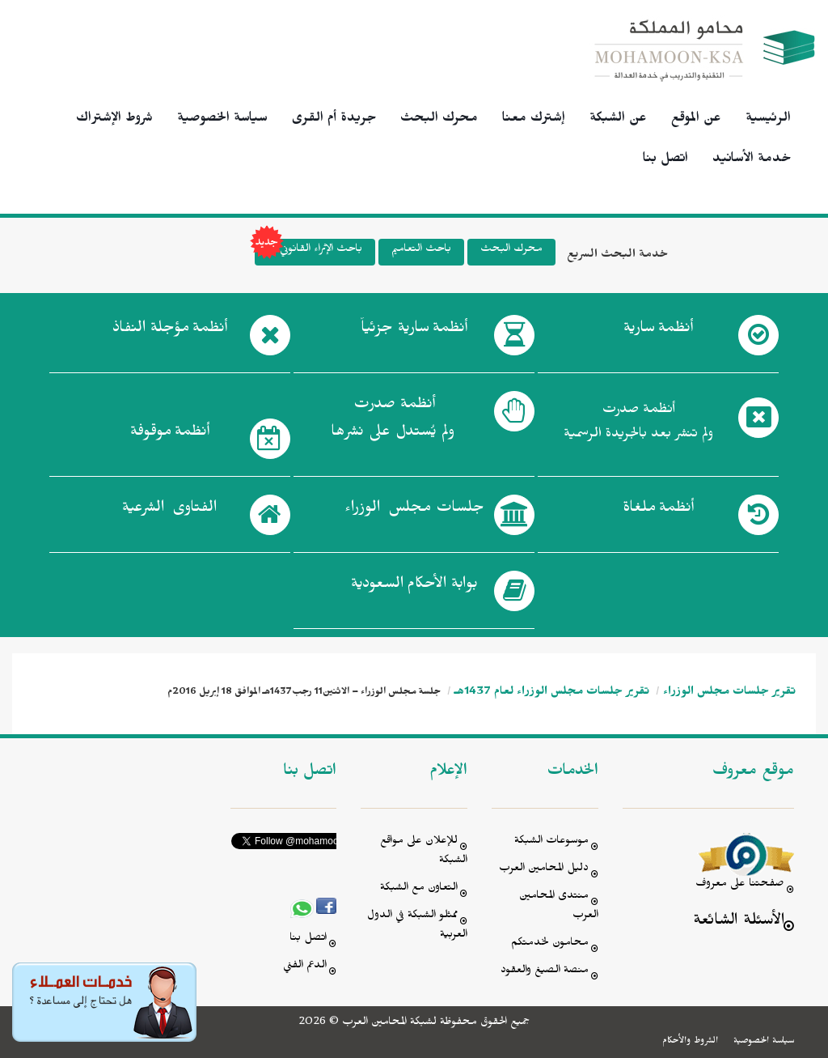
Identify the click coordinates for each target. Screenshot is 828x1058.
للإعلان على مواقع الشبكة (423, 852)
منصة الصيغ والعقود (545, 972)
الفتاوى (169, 511)
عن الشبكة (618, 120)
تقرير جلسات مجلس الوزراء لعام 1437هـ (551, 693)
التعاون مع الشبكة (419, 889)
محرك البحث (439, 120)
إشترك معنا (533, 120)
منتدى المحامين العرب (558, 907)
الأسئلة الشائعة (738, 922)
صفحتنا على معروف (739, 885)
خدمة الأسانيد (751, 160)
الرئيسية (768, 120)
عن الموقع (696, 120)
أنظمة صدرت (392, 422)
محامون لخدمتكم (550, 944)
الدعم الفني (305, 967)
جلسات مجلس (414, 511)
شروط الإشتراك (114, 120)
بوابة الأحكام (414, 587)
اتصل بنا (665, 160)
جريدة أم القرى (334, 120)
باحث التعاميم (421, 250)
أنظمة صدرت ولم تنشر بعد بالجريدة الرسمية (638, 423)
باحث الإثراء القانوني (308, 252)
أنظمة (658, 331)
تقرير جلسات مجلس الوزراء (729, 693)
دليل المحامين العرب (544, 870)
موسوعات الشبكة (551, 842)
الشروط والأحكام (690, 1041)
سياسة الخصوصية (222, 120)
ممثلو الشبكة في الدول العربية (417, 926)
